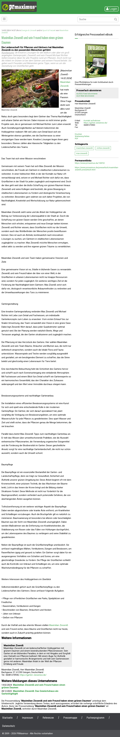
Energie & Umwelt (28, 30)
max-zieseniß (81, 153)
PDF (76, 138)
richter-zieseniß (103, 148)
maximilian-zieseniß (84, 148)
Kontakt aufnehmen (92, 120)
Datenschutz (8, 726)
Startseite (7, 717)
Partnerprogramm (95, 717)
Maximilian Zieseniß (58, 625)
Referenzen (48, 717)
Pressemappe (70, 717)
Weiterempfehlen (82, 136)
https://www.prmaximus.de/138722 (90, 163)
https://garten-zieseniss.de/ (33, 675)
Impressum (27, 717)
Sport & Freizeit (48, 30)
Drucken (78, 134)
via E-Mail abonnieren (85, 96)
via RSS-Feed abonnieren (87, 94)
